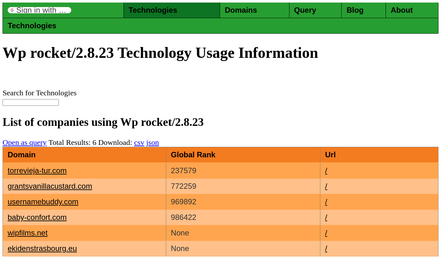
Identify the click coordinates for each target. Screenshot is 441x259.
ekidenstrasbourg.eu (42, 248)
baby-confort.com (37, 217)
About (402, 10)
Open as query (25, 142)
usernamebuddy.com (43, 201)
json (152, 142)
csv (139, 142)
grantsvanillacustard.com (50, 186)
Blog (354, 10)
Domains (241, 10)
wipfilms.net (27, 232)
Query (305, 10)
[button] (39, 10)
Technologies (153, 10)
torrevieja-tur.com (37, 170)
